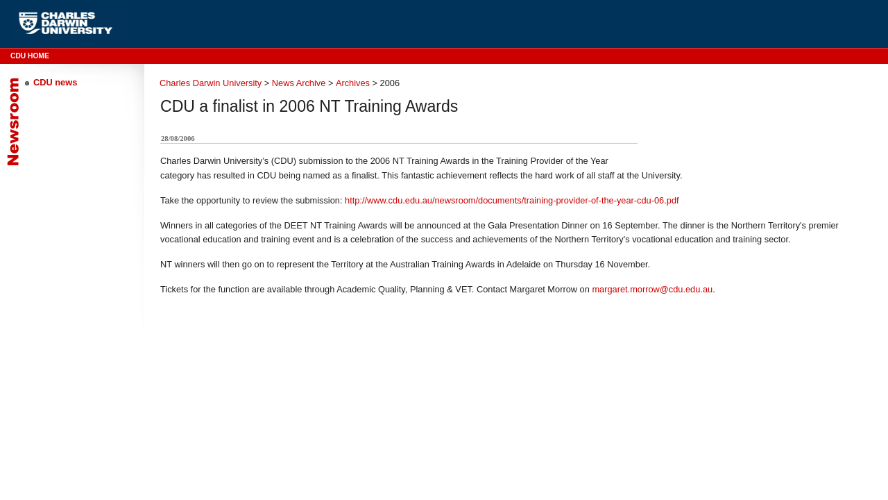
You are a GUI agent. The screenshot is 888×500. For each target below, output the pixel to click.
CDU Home (29, 56)
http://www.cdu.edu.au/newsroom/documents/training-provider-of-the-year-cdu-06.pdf (512, 200)
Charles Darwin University (211, 83)
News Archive (299, 83)
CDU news (55, 82)
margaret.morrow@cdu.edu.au (652, 289)
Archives (353, 83)
